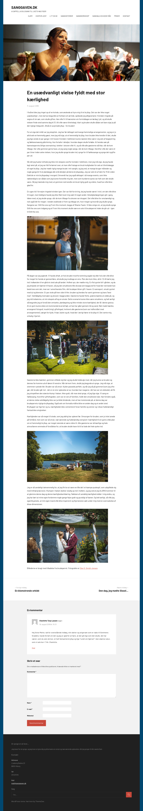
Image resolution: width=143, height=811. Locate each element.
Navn (29, 703)
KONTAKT (126, 16)
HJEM (30, 16)
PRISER (117, 16)
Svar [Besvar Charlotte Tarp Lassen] (33, 648)
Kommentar (31, 672)
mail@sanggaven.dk (18, 783)
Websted (30, 716)
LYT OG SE (53, 16)
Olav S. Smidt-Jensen (89, 568)
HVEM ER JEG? (41, 16)
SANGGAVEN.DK (24, 7)
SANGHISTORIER (67, 16)
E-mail (29, 709)
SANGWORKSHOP (82, 16)
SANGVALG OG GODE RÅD (101, 16)
